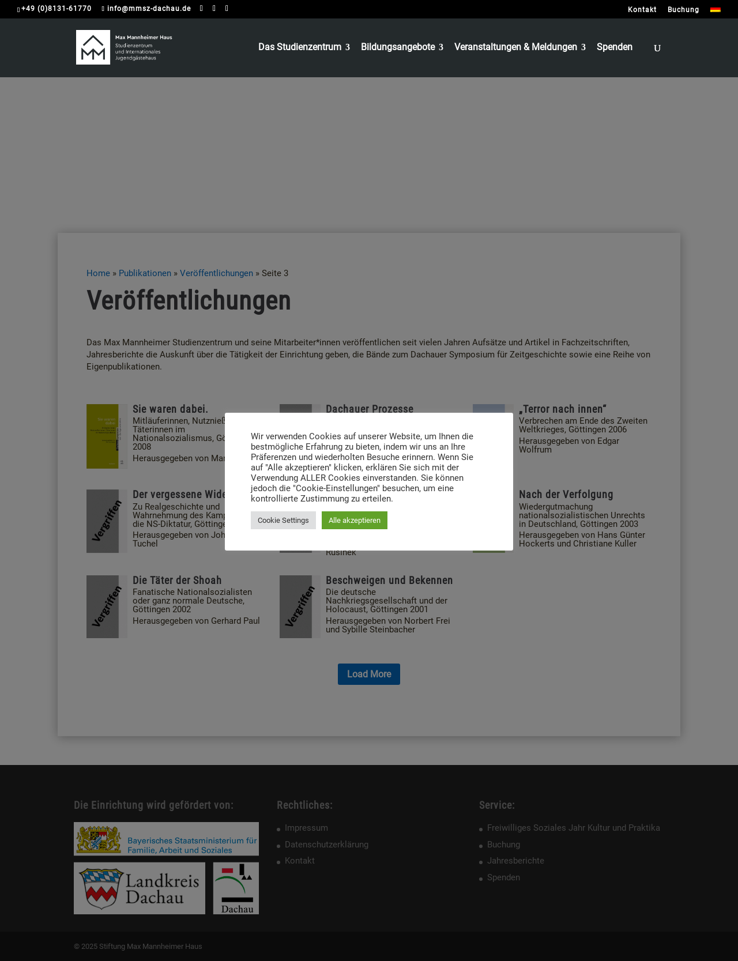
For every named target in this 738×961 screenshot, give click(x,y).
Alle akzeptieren (355, 520)
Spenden (614, 47)
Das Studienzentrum (299, 47)
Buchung (683, 10)
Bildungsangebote (398, 47)
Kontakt (642, 10)
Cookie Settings (283, 520)
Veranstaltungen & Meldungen (515, 47)
